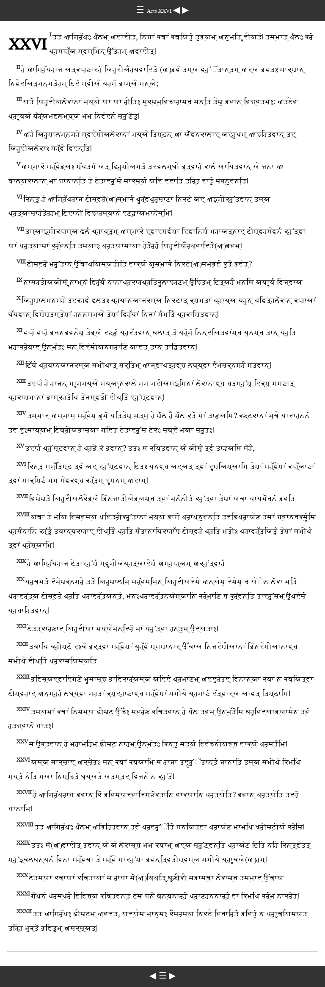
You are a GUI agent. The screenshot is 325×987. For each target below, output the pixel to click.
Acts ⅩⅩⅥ (160, 11)
